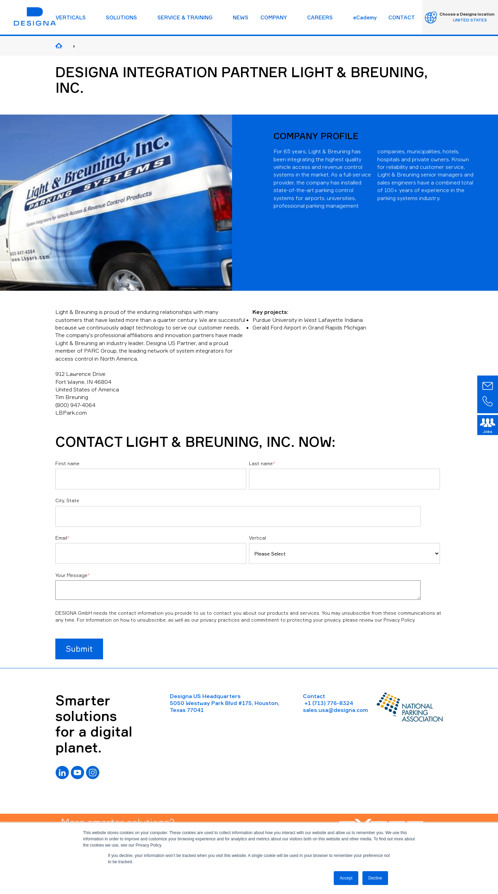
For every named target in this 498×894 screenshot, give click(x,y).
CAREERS (320, 17)
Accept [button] (346, 878)
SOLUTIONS (121, 17)
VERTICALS (71, 17)
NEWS (240, 17)
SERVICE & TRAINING (185, 17)
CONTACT (401, 17)
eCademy (365, 17)
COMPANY (273, 17)
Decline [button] (375, 878)
